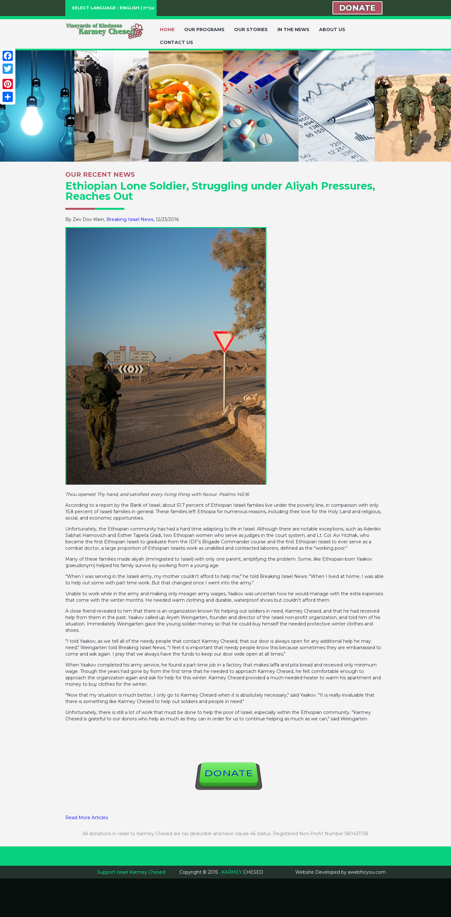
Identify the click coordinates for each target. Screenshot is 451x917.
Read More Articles (86, 817)
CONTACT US (176, 42)
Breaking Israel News (129, 219)
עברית (148, 7)
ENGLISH (129, 7)
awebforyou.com (367, 872)
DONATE (357, 8)
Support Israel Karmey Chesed (131, 872)
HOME (167, 29)
